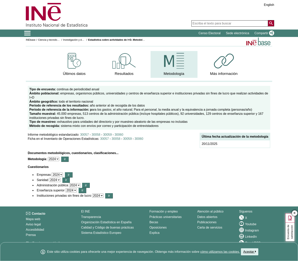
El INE (85, 211)
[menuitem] (74, 64)
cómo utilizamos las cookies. (220, 251)
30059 (107, 134)
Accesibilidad (35, 229)
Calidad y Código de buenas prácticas (107, 227)
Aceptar (249, 251)
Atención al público (210, 211)
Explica (154, 232)
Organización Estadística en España (106, 222)
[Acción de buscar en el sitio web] (271, 23)
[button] (263, 33)
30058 (96, 134)
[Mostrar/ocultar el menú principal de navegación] (27, 33)
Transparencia (91, 217)
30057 (84, 134)
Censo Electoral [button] (209, 33)
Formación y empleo (163, 211)
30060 (119, 134)
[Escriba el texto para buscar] (229, 23)
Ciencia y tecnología (49, 39)
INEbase (30, 39)
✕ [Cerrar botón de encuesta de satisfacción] (294, 213)
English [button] (269, 4)
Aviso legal (33, 224)
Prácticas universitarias (165, 217)
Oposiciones (158, 227)
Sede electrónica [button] (237, 33)
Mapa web (33, 219)
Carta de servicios (209, 227)
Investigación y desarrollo (77, 39)
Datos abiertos (207, 217)
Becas (153, 222)
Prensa (31, 235)
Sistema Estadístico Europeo (101, 232)
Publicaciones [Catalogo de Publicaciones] (207, 222)
